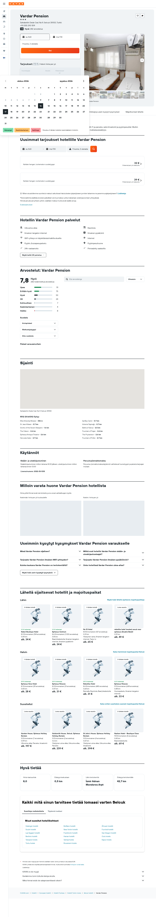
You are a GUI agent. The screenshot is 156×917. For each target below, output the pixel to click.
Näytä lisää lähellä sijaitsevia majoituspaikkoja (125, 621)
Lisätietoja (122, 215)
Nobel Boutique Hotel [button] (29, 653)
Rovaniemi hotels (70, 864)
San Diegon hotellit (109, 854)
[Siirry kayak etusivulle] (16, 3)
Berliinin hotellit (31, 858)
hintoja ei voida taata (77, 886)
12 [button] (51, 71)
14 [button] (62, 71)
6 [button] (56, 65)
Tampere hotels (31, 861)
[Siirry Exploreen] (4, 33)
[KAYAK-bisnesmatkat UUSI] (4, 43)
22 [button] (68, 77)
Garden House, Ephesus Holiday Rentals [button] (34, 756)
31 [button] (39, 89)
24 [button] (39, 83)
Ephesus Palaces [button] (59, 705)
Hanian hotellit (69, 858)
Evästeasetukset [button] (26, 226)
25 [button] (45, 83)
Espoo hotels (106, 861)
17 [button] (39, 77)
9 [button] (74, 65)
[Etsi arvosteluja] (96, 300)
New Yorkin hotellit (71, 851)
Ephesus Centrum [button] (59, 653)
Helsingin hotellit (32, 847)
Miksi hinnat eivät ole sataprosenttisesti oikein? (83, 901)
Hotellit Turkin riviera (74, 914)
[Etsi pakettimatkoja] (4, 26)
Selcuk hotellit (88, 914)
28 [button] (62, 83)
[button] (4, 3)
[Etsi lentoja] (4, 11)
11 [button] (44, 71)
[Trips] (4, 50)
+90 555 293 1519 (27, 25)
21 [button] (62, 77)
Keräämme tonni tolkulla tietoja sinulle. (83, 897)
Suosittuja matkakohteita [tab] (34, 832)
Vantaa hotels (69, 861)
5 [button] (50, 65)
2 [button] (74, 59)
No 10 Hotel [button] (87, 651)
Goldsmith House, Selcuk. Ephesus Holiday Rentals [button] (66, 756)
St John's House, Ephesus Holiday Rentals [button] (96, 756)
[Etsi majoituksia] (4, 16)
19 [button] (51, 77)
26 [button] (50, 83)
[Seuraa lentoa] (4, 38)
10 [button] (39, 71)
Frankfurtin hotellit (71, 854)
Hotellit (34, 914)
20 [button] (56, 77)
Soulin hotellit (31, 851)
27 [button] (56, 83)
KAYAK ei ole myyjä (83, 893)
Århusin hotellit (107, 847)
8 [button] (68, 65)
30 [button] (74, 83)
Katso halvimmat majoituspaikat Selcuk (128, 673)
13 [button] (56, 71)
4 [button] (44, 65)
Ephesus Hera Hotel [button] (29, 705)
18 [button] (45, 77)
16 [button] (74, 71)
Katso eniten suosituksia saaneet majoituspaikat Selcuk (122, 725)
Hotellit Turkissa (59, 914)
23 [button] (74, 77)
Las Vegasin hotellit (33, 854)
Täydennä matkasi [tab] (55, 832)
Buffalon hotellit (69, 847)
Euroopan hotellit (45, 914)
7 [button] (62, 65)
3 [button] (38, 65)
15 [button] (68, 71)
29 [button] (68, 83)
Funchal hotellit (107, 851)
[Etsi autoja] (4, 21)
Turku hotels (30, 864)
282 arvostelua (36, 29)
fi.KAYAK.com (24, 914)
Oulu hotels (106, 858)
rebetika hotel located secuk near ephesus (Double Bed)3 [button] (127, 652)
